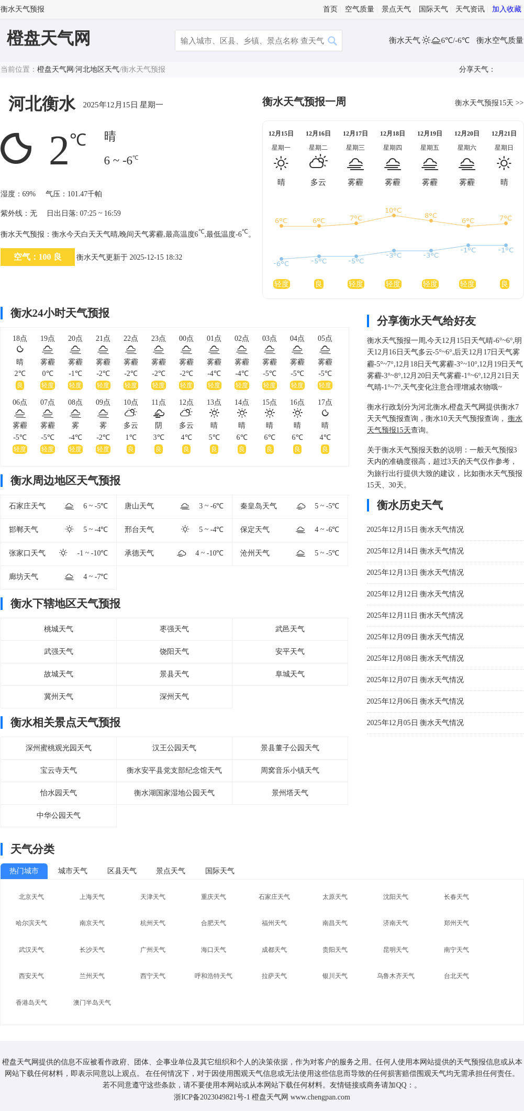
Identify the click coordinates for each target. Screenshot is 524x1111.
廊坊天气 (23, 577)
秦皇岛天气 (258, 506)
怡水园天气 (58, 793)
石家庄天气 (27, 506)
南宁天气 (456, 949)
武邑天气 (290, 629)
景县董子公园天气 (290, 748)
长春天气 (456, 897)
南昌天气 (335, 923)
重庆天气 (213, 897)
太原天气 (335, 897)
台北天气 (456, 976)
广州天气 (152, 949)
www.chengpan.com (320, 1097)
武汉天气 (31, 949)
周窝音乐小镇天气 (290, 770)
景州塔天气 (290, 793)
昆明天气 (395, 949)
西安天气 (31, 976)
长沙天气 (92, 949)
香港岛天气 (31, 1002)
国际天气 (433, 9)
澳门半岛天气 (92, 1002)
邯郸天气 (23, 530)
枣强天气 (174, 629)
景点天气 (396, 9)
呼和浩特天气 (213, 976)
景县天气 (174, 674)
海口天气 (213, 949)
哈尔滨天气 (31, 923)
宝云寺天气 (58, 770)
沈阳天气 (395, 897)
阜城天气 (290, 674)
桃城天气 (58, 629)
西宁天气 (152, 976)
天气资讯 (470, 9)
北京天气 (31, 897)
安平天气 (290, 652)
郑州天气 (456, 923)
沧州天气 (255, 553)
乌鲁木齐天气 (396, 976)
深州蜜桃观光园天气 (59, 748)
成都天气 (274, 949)
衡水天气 (405, 40)
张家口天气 (27, 553)
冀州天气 (58, 697)
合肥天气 (213, 923)
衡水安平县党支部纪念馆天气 (174, 770)
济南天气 (395, 923)
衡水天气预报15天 (484, 103)
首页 (330, 9)
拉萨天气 (274, 976)
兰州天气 (92, 976)
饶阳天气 (174, 652)
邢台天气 (139, 530)
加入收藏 (506, 9)
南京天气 (92, 923)
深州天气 (174, 697)
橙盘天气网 (49, 38)
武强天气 (58, 652)
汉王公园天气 (174, 748)
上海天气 (92, 897)
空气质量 (359, 9)
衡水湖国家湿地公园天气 (174, 793)
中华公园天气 (59, 815)
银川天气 (335, 976)
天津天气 (152, 897)
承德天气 (139, 553)
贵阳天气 (335, 949)
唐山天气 (139, 506)
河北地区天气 (97, 69)
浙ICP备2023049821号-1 (212, 1097)
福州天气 (274, 923)
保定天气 (255, 530)
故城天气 (58, 674)
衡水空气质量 (499, 40)
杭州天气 (152, 923)
